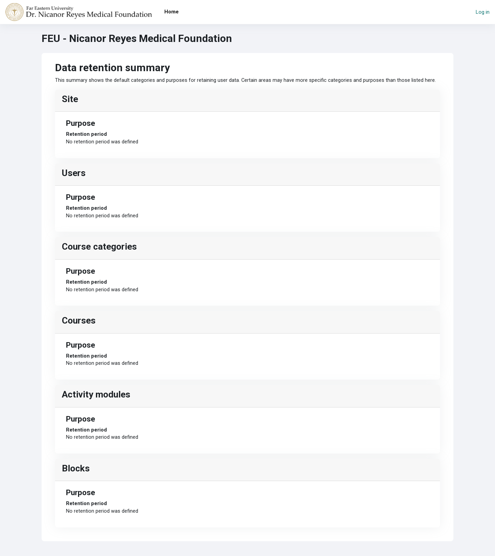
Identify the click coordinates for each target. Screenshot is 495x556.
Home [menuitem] (171, 12)
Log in (483, 12)
